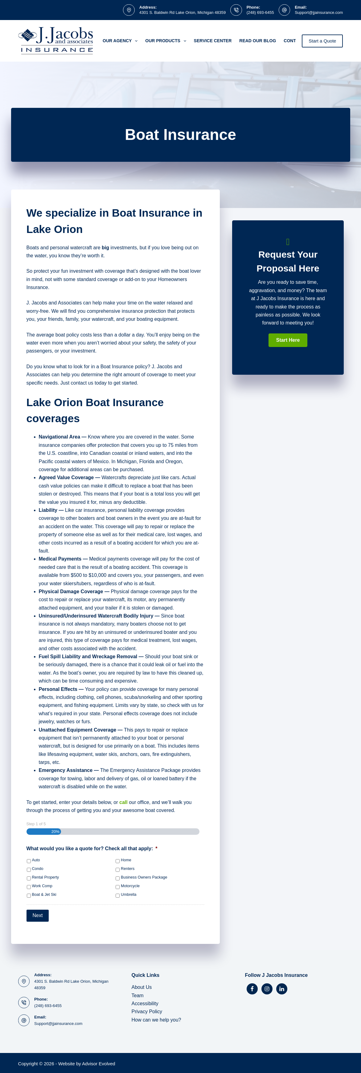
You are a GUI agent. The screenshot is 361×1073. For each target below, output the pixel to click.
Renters (127, 869)
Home (126, 860)
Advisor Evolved (98, 1062)
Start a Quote (322, 40)
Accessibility (145, 1002)
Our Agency (121, 41)
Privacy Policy (147, 1010)
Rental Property (45, 877)
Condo (37, 869)
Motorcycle (130, 886)
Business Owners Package (144, 877)
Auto (36, 860)
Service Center (213, 40)
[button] (288, 340)
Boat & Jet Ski (44, 894)
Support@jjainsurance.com (319, 12)
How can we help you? (156, 1018)
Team (138, 994)
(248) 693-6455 (260, 12)
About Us (142, 986)
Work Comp (42, 886)
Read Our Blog (257, 40)
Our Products (166, 41)
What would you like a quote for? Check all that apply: (92, 848)
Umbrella (128, 894)
